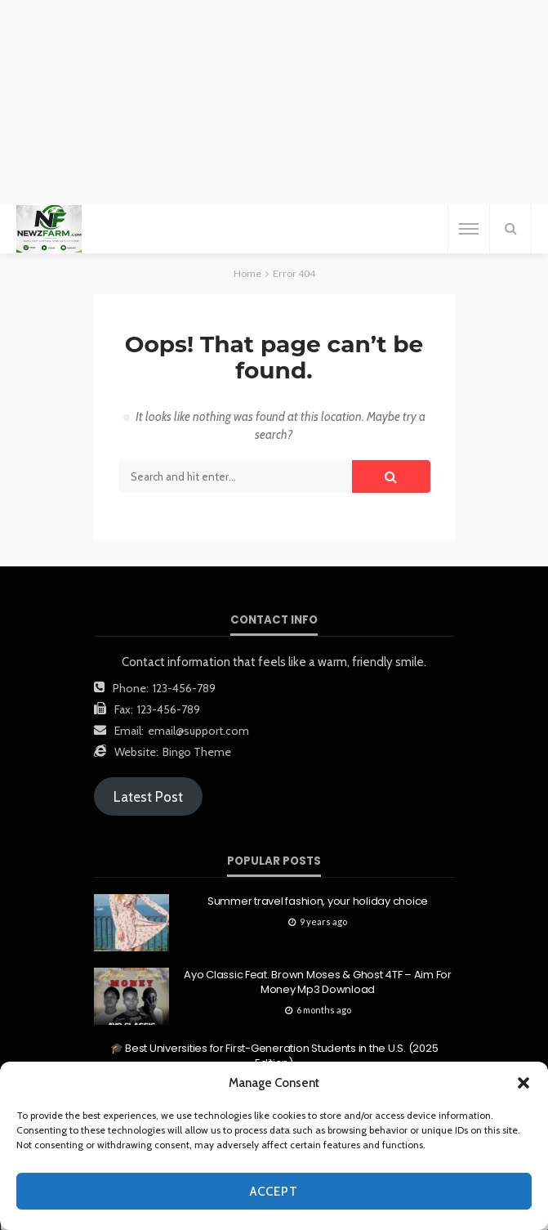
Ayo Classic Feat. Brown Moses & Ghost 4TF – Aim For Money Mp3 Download (318, 982)
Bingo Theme (197, 752)
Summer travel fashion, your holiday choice (317, 901)
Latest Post (148, 797)
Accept (274, 1191)
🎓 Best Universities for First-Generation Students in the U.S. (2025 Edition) (274, 1056)
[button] (523, 1083)
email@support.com (198, 730)
